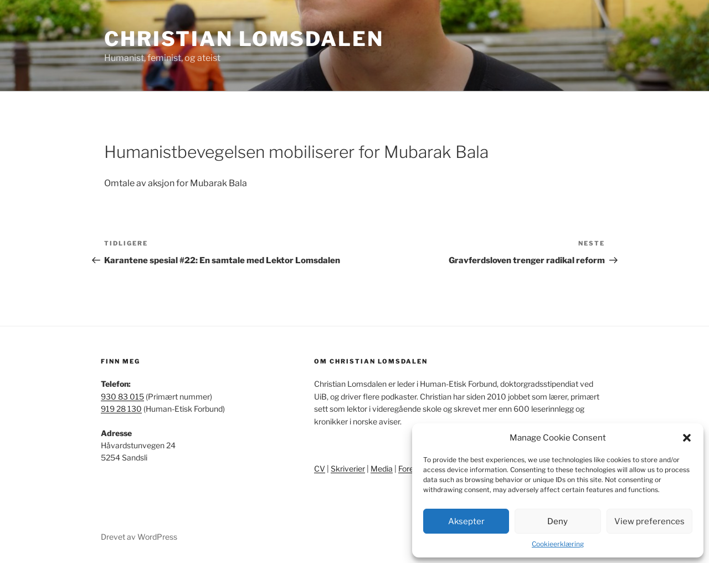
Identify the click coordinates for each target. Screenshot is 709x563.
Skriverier (348, 468)
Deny (557, 521)
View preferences (649, 521)
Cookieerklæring (558, 544)
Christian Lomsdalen (244, 39)
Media (382, 468)
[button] (686, 437)
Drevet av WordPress (139, 536)
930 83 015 (122, 396)
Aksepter (466, 521)
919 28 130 (121, 408)
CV (319, 468)
